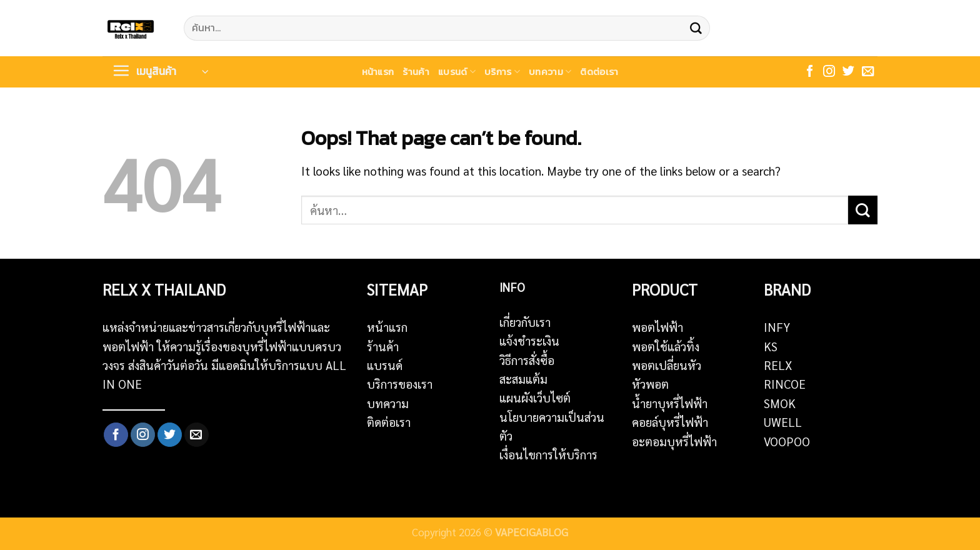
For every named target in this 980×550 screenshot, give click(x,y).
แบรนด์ (457, 71)
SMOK (780, 403)
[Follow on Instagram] (829, 72)
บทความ (550, 71)
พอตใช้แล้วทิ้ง (665, 346)
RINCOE (785, 383)
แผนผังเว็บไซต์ (535, 397)
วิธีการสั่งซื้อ (526, 360)
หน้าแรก (378, 71)
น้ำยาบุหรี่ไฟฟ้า (670, 403)
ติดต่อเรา (599, 71)
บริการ (502, 71)
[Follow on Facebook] (810, 72)
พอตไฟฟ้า (657, 326)
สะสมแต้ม (523, 378)
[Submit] (695, 28)
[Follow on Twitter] (848, 72)
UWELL (783, 421)
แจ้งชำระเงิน (529, 340)
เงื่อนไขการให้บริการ (548, 454)
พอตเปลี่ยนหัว (666, 365)
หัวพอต (650, 383)
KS (771, 346)
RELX (778, 365)
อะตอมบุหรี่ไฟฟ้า (674, 441)
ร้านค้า (415, 71)
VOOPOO (787, 441)
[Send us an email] (868, 72)
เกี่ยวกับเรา (525, 321)
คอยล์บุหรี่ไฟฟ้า (670, 421)
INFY (777, 326)
